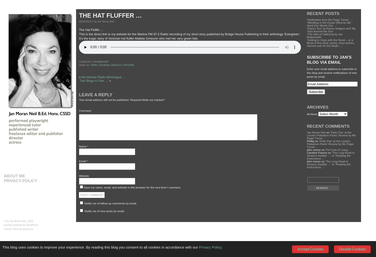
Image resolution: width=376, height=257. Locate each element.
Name (83, 146)
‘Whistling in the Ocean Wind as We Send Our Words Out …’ (329, 24)
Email (83, 161)
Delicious (116, 65)
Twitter (94, 65)
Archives (312, 114)
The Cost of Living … (338, 149)
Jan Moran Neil (18, 221)
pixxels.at (28, 229)
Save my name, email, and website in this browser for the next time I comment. (132, 187)
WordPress (32, 225)
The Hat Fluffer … (110, 15)
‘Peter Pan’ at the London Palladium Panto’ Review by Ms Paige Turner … (331, 135)
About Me (14, 176)
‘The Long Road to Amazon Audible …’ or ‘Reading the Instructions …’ (331, 155)
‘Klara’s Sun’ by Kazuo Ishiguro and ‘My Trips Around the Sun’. (331, 30)
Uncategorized (100, 61)
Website (84, 175)
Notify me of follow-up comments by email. (111, 203)
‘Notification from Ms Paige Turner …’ (330, 19)
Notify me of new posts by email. (105, 211)
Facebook (104, 65)
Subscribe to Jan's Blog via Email (329, 60)
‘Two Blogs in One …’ (93, 81)
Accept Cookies (310, 249)
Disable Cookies (352, 249)
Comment (85, 110)
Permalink (128, 65)
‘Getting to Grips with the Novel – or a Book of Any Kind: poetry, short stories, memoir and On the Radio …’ (331, 43)
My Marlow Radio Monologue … (104, 77)
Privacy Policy (20, 181)
